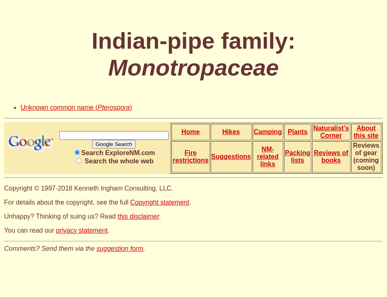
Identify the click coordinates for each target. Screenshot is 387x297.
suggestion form (119, 248)
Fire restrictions (191, 156)
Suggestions (231, 156)
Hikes (231, 131)
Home (190, 131)
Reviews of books (331, 156)
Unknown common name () (76, 107)
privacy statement (82, 230)
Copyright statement (159, 202)
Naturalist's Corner (331, 132)
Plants (297, 131)
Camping (267, 131)
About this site (366, 132)
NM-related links (267, 156)
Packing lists (297, 156)
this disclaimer (138, 216)
